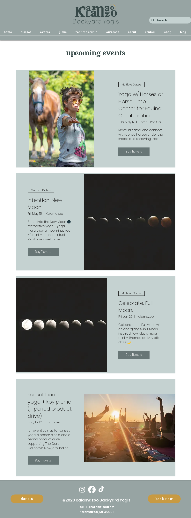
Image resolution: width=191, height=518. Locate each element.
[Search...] (170, 20)
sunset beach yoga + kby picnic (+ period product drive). (50, 405)
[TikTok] (101, 489)
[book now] (164, 498)
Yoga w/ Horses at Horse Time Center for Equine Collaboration (140, 105)
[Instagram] (82, 489)
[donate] (27, 498)
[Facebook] (92, 489)
